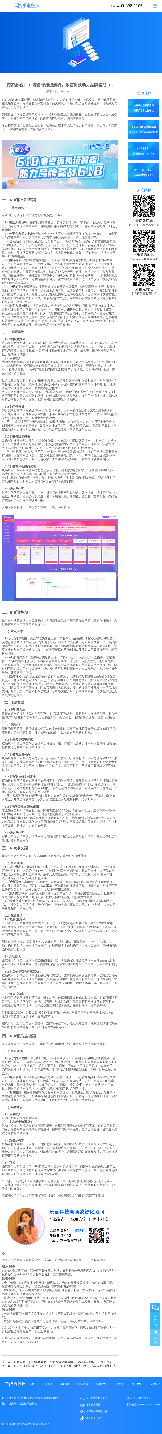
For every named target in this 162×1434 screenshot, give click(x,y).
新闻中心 (119, 1384)
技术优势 (101, 1384)
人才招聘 (155, 1384)
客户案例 (65, 1384)
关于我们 (137, 1384)
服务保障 (83, 1384)
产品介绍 (47, 1384)
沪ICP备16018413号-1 (41, 1424)
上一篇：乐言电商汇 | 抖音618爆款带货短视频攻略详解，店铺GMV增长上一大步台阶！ (58, 1362)
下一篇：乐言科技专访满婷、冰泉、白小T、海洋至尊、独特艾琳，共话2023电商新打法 (59, 1365)
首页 (32, 1384)
